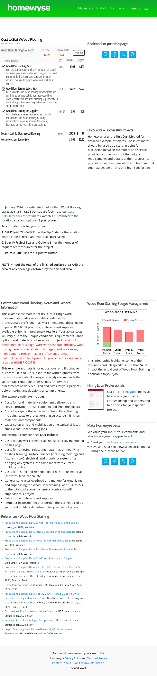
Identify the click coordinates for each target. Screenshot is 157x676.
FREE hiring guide (124, 392)
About (67, 663)
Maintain (117, 8)
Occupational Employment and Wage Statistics (31, 611)
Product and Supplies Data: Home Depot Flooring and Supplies (40, 532)
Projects (134, 8)
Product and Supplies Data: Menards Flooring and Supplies (38, 540)
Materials (85, 8)
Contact (57, 663)
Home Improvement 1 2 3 (19, 585)
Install (101, 8)
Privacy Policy (73, 658)
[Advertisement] (78, 26)
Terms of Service (97, 658)
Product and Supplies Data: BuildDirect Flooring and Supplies (39, 558)
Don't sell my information (88, 663)
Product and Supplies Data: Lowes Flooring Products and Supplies (42, 522)
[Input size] (62, 55)
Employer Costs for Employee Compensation (30, 620)
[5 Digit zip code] (46, 55)
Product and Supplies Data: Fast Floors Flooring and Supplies (39, 549)
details (14, 61)
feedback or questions (121, 442)
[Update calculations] (79, 53)
